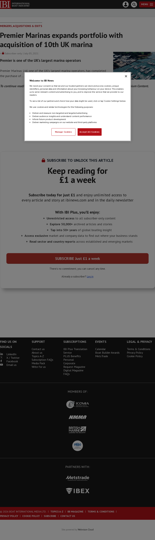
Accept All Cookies (90, 131)
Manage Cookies (63, 131)
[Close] (126, 76)
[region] (77, 106)
